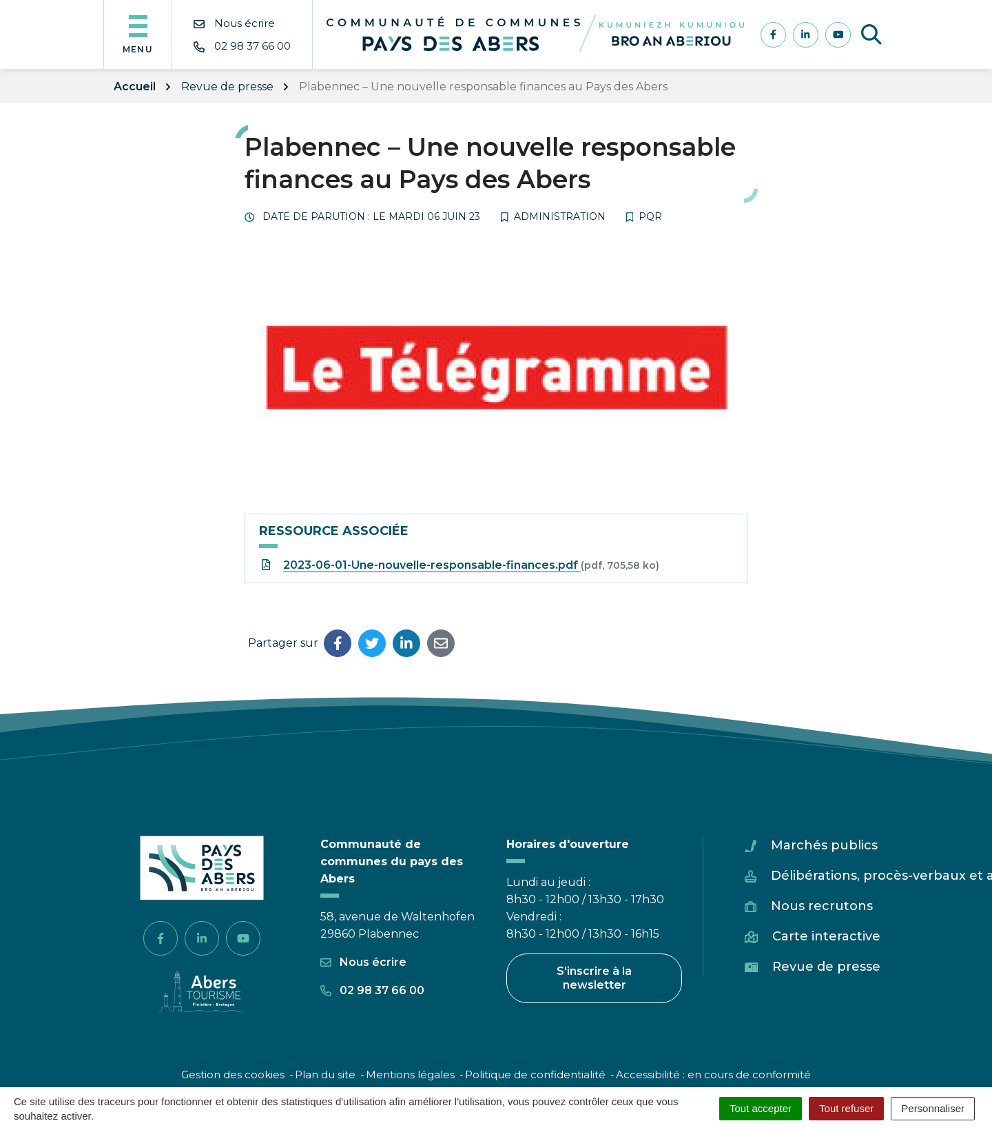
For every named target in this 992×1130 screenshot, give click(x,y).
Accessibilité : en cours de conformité (713, 1074)
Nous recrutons (822, 906)
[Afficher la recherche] (871, 34)
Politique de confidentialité (535, 1074)
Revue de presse (826, 966)
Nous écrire (363, 962)
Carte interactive (826, 936)
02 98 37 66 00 (372, 990)
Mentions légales (410, 1074)
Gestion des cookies (233, 1074)
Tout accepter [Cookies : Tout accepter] (761, 1108)
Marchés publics (824, 845)
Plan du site (325, 1074)
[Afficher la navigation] (137, 34)
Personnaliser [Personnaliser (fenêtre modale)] (932, 1108)
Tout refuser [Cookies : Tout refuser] (846, 1108)
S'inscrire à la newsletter (594, 978)
